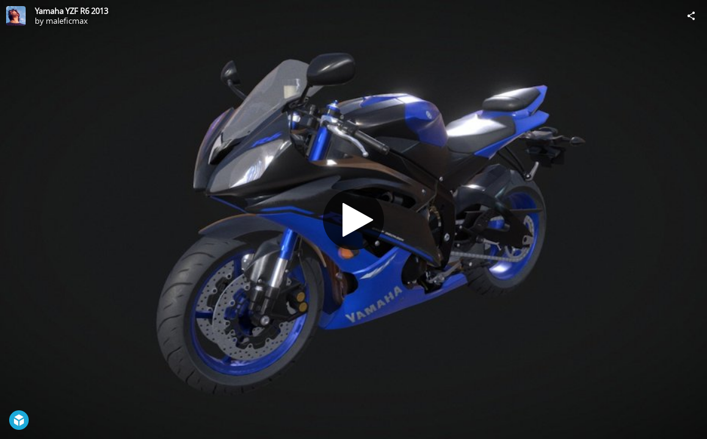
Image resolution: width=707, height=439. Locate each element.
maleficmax (67, 20)
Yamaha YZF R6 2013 (71, 10)
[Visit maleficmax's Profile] (16, 16)
